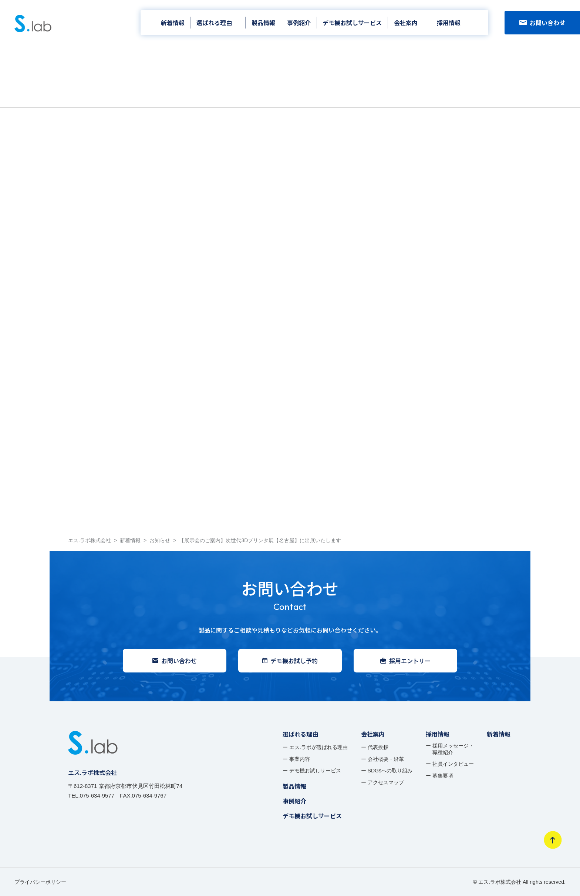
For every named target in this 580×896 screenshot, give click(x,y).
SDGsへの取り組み (390, 770)
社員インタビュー (453, 764)
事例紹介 (299, 22)
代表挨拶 (378, 747)
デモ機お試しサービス (352, 22)
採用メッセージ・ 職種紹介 (453, 749)
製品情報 (263, 22)
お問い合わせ (542, 22)
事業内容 (299, 759)
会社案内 (406, 22)
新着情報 (173, 22)
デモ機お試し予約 (290, 660)
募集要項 (442, 776)
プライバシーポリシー (40, 882)
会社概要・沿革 (386, 759)
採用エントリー (405, 660)
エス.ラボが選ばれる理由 (318, 747)
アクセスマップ (386, 782)
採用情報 (449, 22)
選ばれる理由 (214, 22)
